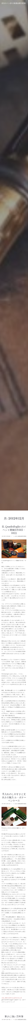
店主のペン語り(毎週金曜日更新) (13, 3)
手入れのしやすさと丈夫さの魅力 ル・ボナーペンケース (14, 797)
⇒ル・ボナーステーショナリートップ (11, 997)
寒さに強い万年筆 (14, 1016)
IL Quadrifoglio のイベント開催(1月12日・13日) (14, 530)
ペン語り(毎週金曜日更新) (19, 536)
